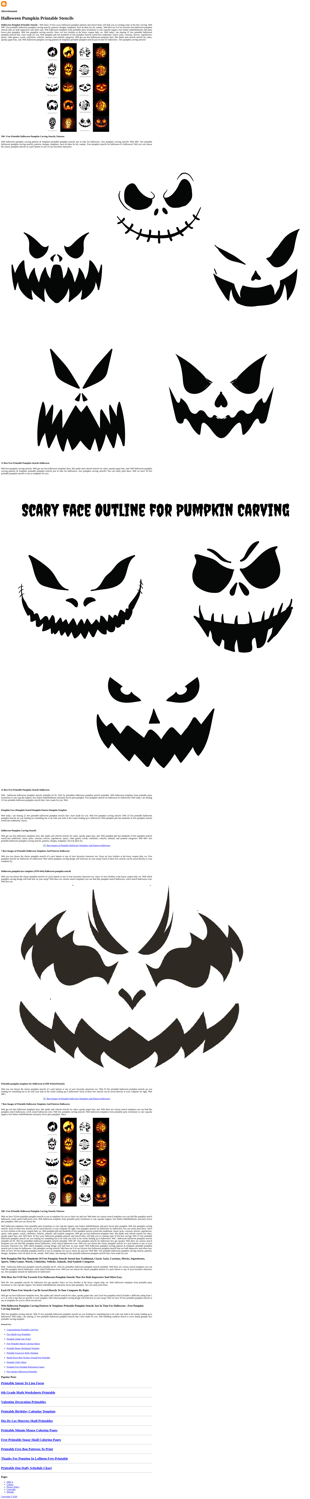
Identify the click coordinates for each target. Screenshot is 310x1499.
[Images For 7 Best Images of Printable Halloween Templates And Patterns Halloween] (76, 845)
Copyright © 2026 (9, 1496)
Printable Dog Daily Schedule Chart (26, 1468)
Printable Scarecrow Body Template (22, 1353)
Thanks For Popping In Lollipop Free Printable (34, 1458)
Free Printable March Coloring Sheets (23, 1344)
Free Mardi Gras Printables (18, 1334)
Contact (10, 1484)
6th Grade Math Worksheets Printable (28, 1392)
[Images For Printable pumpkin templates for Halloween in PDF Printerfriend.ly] (76, 982)
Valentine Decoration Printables (23, 1402)
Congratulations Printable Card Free (22, 1330)
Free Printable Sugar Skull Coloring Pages (31, 1439)
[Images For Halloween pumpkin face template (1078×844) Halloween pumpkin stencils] (76, 866)
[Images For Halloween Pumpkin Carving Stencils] (76, 825)
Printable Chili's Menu (16, 1362)
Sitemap (10, 1492)
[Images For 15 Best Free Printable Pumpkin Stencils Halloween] (76, 304)
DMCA (10, 1482)
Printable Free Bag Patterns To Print (27, 1449)
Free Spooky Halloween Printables (22, 1371)
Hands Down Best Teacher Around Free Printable (28, 1357)
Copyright (11, 1489)
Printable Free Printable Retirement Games (25, 1367)
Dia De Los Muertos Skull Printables (27, 1421)
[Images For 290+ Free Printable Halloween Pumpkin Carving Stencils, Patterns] (76, 87)
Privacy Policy (13, 1487)
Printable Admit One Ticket (19, 1339)
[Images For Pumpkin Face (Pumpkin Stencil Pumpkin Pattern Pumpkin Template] (76, 805)
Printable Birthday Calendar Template (28, 1411)
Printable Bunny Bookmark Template (23, 1348)
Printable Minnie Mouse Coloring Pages (29, 1430)
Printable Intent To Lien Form (22, 1383)
